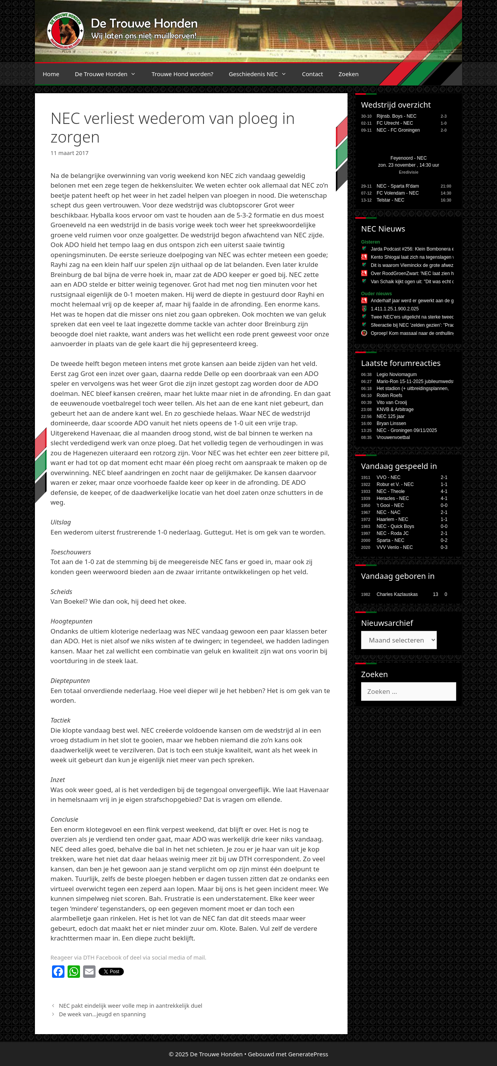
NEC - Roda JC (393, 533)
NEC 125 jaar (391, 416)
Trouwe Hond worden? (182, 74)
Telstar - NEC (390, 200)
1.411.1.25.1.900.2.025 (395, 309)
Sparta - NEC (390, 540)
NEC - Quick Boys (395, 526)
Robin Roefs (389, 395)
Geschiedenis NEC (261, 73)
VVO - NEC (388, 477)
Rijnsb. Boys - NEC (397, 116)
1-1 (444, 484)
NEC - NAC (388, 512)
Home (51, 74)
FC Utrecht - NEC (395, 123)
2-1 (444, 477)
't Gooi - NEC (390, 505)
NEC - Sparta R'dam (398, 186)
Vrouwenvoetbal (393, 437)
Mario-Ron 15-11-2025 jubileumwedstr (416, 381)
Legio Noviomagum (397, 374)
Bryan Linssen (391, 423)
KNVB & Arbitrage (395, 409)
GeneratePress (308, 1054)
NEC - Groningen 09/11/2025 (407, 430)
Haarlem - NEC (392, 519)
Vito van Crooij (392, 402)
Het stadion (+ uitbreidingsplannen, (413, 388)
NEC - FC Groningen (398, 130)
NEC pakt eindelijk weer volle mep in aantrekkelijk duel (130, 1005)
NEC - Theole (391, 491)
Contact (312, 74)
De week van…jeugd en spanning (102, 1014)
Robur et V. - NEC (395, 484)
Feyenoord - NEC (409, 158)
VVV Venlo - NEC (395, 547)
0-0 (444, 505)
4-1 (444, 491)
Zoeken (349, 74)
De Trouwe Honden (109, 73)
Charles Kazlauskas (397, 594)
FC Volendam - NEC (398, 193)
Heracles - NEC (393, 498)
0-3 (444, 547)
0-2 (444, 540)
